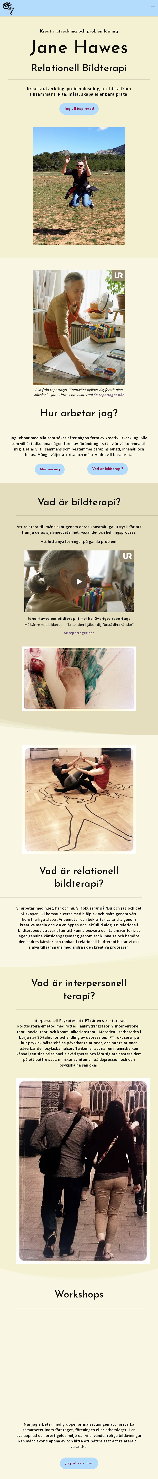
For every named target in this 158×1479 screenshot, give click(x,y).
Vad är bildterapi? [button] (106, 470)
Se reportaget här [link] (109, 395)
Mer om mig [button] (51, 470)
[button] (153, 10)
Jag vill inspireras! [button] (79, 109)
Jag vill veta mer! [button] (79, 1465)
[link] (8, 8)
